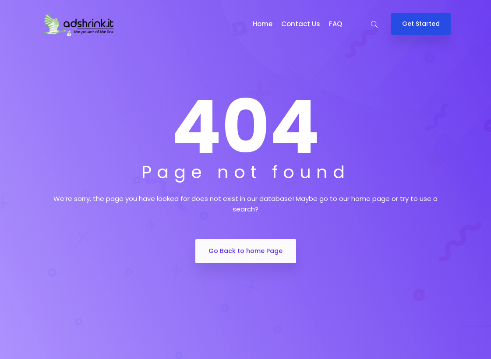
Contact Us (300, 23)
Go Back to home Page (245, 250)
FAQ (335, 23)
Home (262, 23)
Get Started (421, 23)
